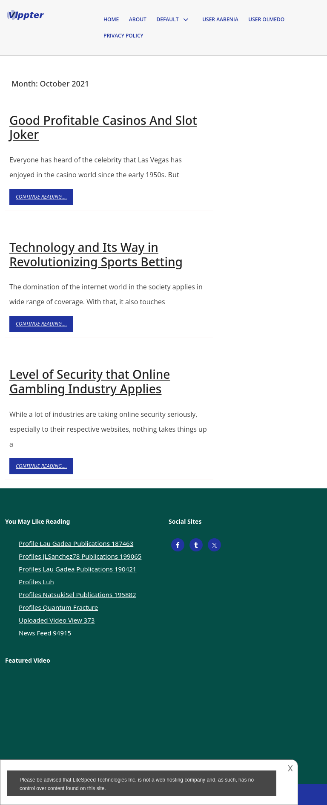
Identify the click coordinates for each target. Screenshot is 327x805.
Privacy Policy (123, 35)
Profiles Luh (36, 581)
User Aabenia (220, 19)
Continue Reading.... (44, 199)
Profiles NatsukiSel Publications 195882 (77, 594)
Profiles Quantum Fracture (58, 607)
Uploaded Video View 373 (57, 620)
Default (167, 19)
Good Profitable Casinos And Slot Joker (103, 127)
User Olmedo (266, 19)
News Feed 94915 (45, 633)
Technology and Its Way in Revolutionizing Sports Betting (96, 254)
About (137, 19)
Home (111, 19)
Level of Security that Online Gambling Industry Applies (89, 381)
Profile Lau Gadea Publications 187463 (76, 543)
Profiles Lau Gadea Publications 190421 (77, 569)
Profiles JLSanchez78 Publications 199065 (80, 556)
